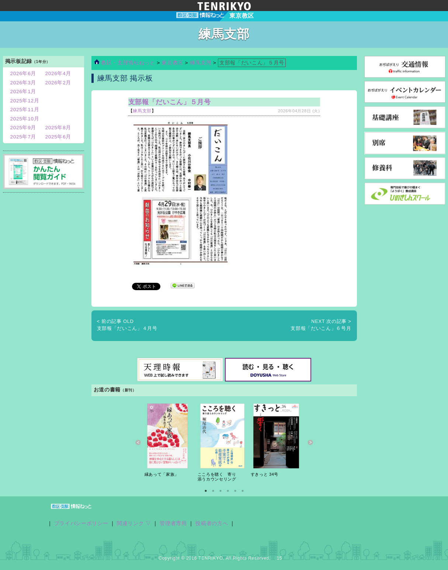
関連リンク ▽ (134, 523)
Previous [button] (138, 442)
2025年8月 (58, 127)
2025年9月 (23, 127)
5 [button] (235, 491)
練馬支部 (201, 63)
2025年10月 (24, 119)
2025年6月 (58, 137)
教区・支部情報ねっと (124, 63)
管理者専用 (173, 523)
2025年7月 (23, 137)
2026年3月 (23, 82)
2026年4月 (58, 73)
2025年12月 (24, 100)
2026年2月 (58, 82)
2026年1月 (23, 91)
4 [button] (228, 491)
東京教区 (173, 63)
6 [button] (242, 491)
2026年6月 (23, 73)
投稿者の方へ (211, 523)
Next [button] (310, 442)
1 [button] (205, 491)
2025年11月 (24, 109)
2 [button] (213, 491)
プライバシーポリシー (81, 523)
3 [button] (220, 491)
